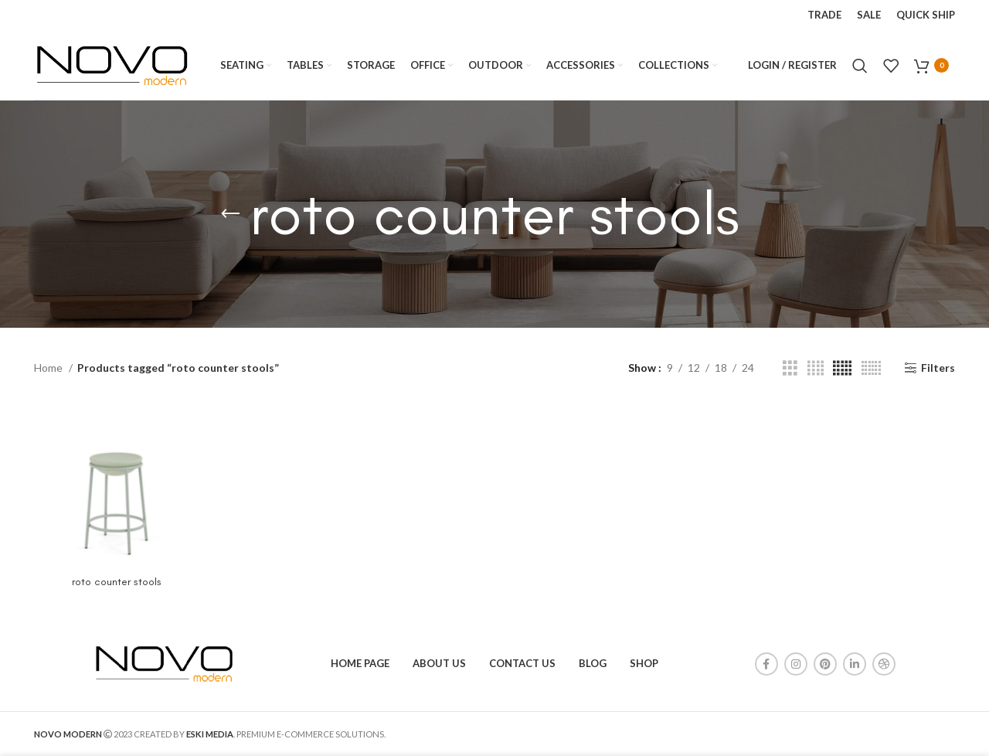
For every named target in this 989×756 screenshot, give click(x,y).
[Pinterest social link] (825, 664)
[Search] (860, 65)
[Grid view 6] (871, 368)
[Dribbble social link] (884, 664)
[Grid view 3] (790, 368)
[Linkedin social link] (854, 664)
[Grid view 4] (815, 368)
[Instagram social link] (795, 664)
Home (49, 367)
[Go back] (230, 214)
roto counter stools (116, 581)
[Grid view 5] (842, 368)
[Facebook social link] (766, 664)
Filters (938, 368)
